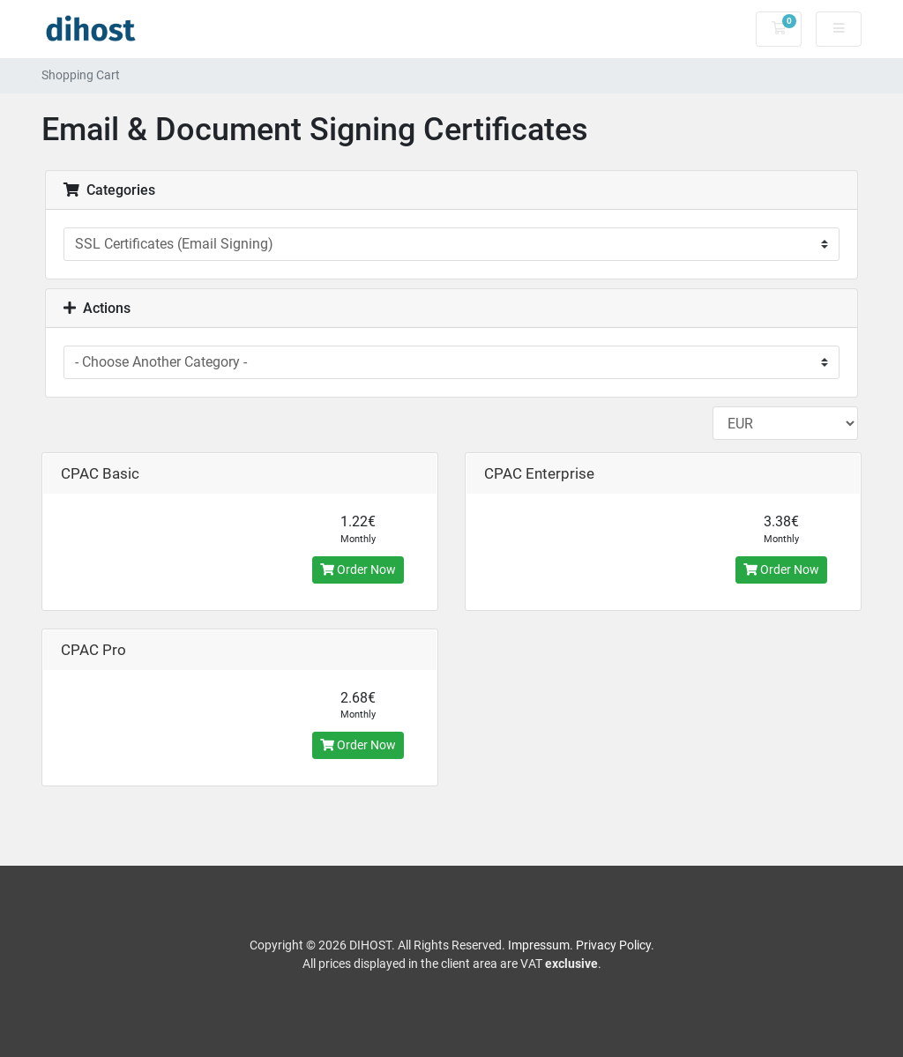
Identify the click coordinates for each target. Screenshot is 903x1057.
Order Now (358, 569)
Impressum (539, 945)
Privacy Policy (613, 945)
